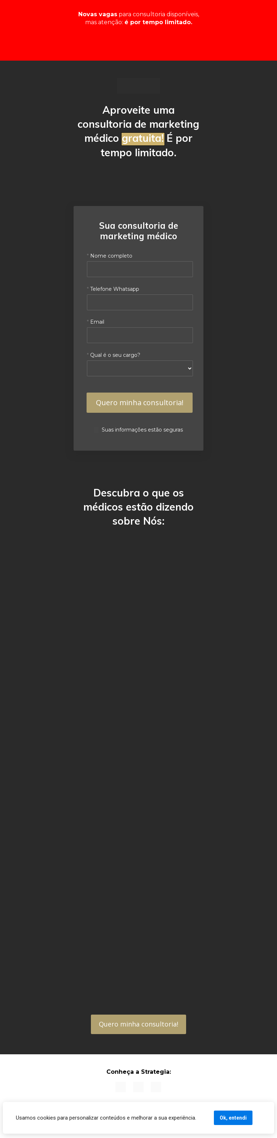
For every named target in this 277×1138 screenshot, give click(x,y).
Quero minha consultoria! (138, 1024)
